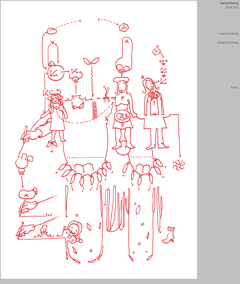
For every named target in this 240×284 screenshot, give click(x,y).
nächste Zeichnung (228, 42)
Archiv (234, 87)
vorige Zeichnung (228, 33)
